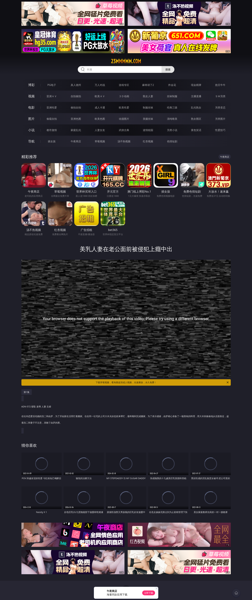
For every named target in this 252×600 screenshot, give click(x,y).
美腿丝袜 (148, 119)
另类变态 (220, 107)
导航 (31, 141)
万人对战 (100, 85)
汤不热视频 (124, 141)
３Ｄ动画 (124, 96)
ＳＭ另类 (220, 96)
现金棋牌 (196, 85)
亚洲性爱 (52, 107)
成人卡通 (100, 107)
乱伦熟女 (196, 107)
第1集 (26, 392)
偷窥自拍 (52, 119)
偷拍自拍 (76, 107)
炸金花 (172, 85)
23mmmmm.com (126, 61)
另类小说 (172, 130)
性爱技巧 (220, 130)
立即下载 (148, 592)
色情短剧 (172, 141)
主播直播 (196, 96)
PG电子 (52, 85)
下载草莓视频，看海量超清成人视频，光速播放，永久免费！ (162, 382)
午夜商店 (76, 141)
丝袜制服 (172, 96)
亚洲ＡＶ (52, 96)
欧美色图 (100, 119)
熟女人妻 (148, 96)
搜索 (168, 69)
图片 (31, 119)
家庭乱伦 (76, 130)
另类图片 (220, 119)
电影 (31, 107)
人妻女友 (100, 130)
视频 (31, 96)
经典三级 (172, 107)
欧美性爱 (124, 107)
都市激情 (52, 130)
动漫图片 (124, 119)
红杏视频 (148, 141)
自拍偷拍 (76, 96)
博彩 (31, 85)
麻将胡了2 (148, 85)
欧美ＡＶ (100, 96)
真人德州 (76, 85)
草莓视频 (100, 141)
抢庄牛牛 (220, 85)
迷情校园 (148, 130)
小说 (31, 130)
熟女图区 (196, 119)
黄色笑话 (196, 130)
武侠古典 (124, 130)
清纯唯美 (172, 119)
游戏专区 (124, 85)
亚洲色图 (76, 119)
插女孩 (52, 141)
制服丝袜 (148, 107)
